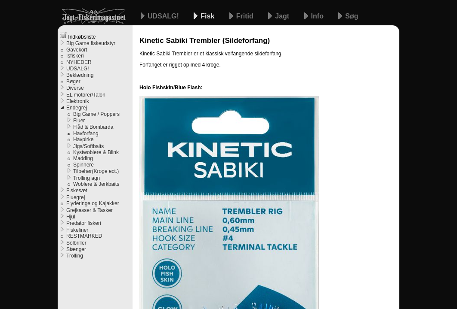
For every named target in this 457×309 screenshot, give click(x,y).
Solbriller (76, 243)
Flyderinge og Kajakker (92, 203)
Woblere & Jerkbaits (96, 184)
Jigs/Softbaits (88, 146)
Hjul (70, 217)
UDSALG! (164, 16)
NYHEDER (79, 62)
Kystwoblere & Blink (96, 152)
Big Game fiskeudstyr (90, 43)
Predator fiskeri (83, 223)
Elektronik (77, 101)
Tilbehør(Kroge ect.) (96, 171)
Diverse (75, 88)
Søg (351, 16)
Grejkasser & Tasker (89, 210)
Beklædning (79, 75)
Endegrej (76, 108)
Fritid (245, 16)
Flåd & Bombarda (93, 127)
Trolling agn (86, 178)
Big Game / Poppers (96, 114)
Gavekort (76, 50)
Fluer (79, 121)
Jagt (283, 16)
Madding (83, 158)
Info (318, 16)
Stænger (76, 249)
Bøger (73, 82)
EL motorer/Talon (85, 95)
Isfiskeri (75, 56)
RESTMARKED (84, 236)
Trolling (74, 256)
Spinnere (83, 165)
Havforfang (86, 133)
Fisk (208, 16)
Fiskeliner (77, 230)
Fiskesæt (76, 191)
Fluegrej (75, 197)
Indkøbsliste (78, 36)
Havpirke (83, 139)
